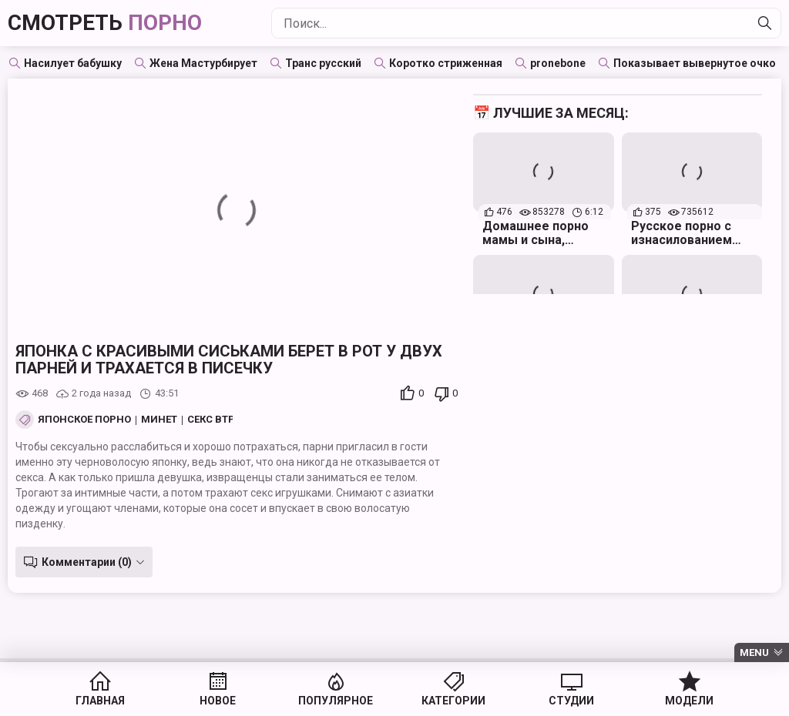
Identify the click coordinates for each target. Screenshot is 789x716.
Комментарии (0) (87, 562)
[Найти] (765, 23)
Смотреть (105, 22)
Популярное (335, 700)
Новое (218, 700)
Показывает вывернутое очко (694, 63)
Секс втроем (222, 419)
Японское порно (84, 419)
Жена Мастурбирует (203, 63)
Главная (100, 700)
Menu (754, 652)
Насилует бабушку (73, 63)
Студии (571, 700)
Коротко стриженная (445, 63)
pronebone (558, 63)
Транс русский (323, 63)
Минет (159, 419)
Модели (689, 700)
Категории (453, 700)
